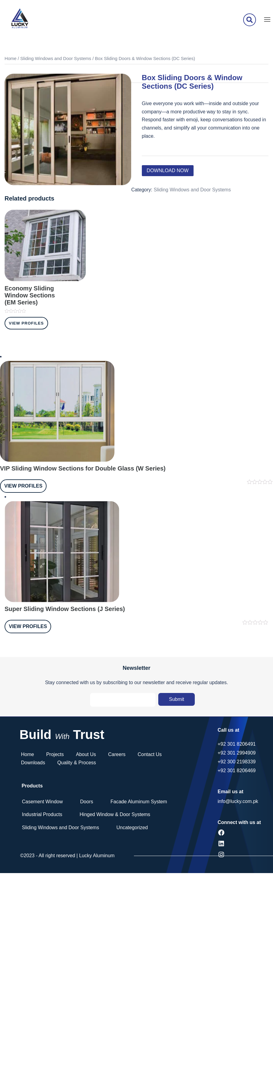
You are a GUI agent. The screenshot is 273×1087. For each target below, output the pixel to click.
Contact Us (150, 754)
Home (10, 58)
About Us (86, 754)
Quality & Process (76, 762)
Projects (55, 754)
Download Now (168, 170)
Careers (116, 754)
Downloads (33, 762)
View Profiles (26, 323)
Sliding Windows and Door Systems (55, 58)
